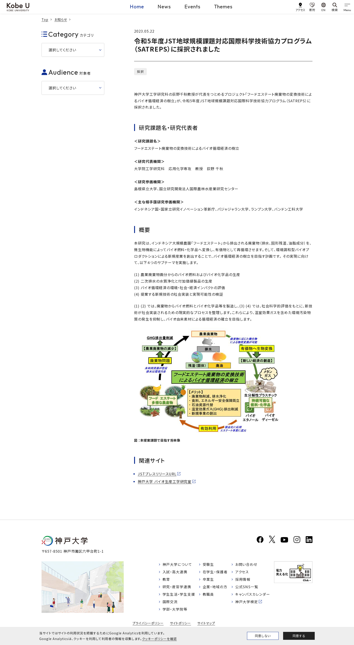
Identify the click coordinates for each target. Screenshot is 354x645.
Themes (223, 6)
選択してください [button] (62, 49)
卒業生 (208, 580)
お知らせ (60, 19)
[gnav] (347, 7)
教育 (166, 580)
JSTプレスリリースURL (157, 473)
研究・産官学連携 (177, 587)
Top (45, 19)
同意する (299, 635)
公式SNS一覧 (247, 587)
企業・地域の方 (215, 587)
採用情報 (243, 580)
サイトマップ (206, 624)
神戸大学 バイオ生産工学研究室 (164, 481)
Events (192, 6)
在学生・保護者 (215, 572)
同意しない (263, 635)
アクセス (242, 572)
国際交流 (170, 602)
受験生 (208, 564)
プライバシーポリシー (148, 624)
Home (137, 6)
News (164, 6)
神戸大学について (177, 564)
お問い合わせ (246, 564)
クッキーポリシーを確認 (159, 638)
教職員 (208, 595)
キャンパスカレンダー (252, 595)
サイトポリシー (180, 624)
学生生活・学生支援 (179, 595)
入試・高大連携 (175, 572)
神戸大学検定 (246, 602)
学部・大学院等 (175, 610)
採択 (140, 71)
